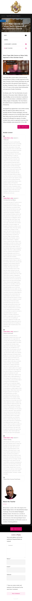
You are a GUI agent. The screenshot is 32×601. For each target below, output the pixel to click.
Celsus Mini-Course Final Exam (11, 479)
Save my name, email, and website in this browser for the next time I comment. (15, 587)
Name (9, 558)
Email (8, 566)
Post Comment (16, 593)
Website (9, 574)
